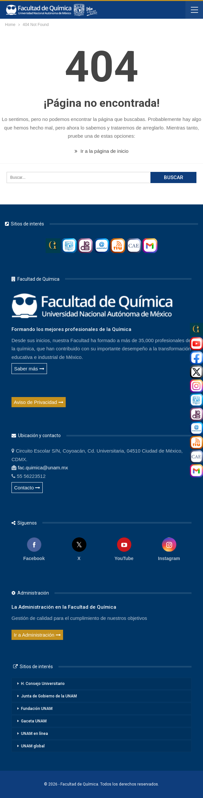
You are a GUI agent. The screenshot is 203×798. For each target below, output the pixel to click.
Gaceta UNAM (34, 721)
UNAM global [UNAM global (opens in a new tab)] (33, 746)
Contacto (27, 487)
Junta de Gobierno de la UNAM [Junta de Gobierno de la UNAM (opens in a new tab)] (49, 696)
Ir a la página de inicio (101, 151)
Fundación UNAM (37, 708)
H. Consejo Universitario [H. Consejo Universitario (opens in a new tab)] (43, 683)
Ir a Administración (37, 635)
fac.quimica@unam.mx (43, 467)
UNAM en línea (34, 733)
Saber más (29, 368)
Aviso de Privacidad (38, 402)
